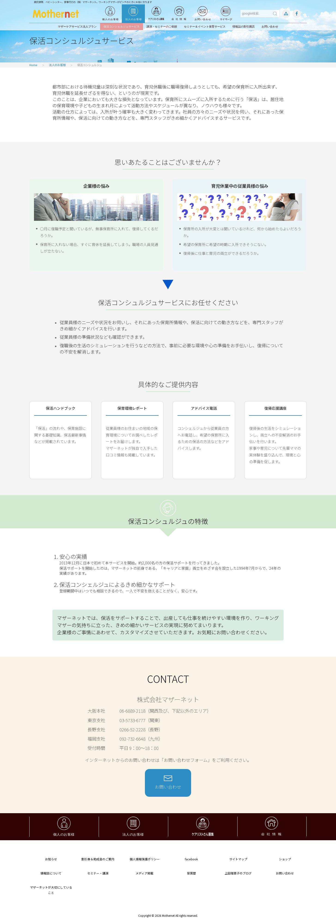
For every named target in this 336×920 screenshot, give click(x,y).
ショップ (285, 859)
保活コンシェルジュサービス (122, 26)
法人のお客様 (57, 65)
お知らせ (51, 859)
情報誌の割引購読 (243, 26)
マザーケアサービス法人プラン (77, 26)
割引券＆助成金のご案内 (97, 859)
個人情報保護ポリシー (145, 859)
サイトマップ (238, 859)
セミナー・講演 (97, 873)
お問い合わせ (270, 26)
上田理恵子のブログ (238, 873)
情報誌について (50, 873)
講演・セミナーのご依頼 (162, 26)
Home (33, 65)
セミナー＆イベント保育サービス (205, 26)
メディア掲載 (144, 873)
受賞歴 (191, 873)
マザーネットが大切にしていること (51, 890)
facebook (191, 859)
